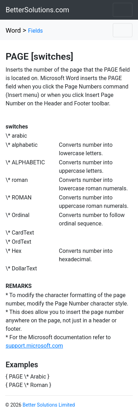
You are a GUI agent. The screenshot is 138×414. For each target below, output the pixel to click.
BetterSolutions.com (37, 10)
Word (13, 30)
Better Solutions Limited (48, 405)
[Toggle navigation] (122, 10)
